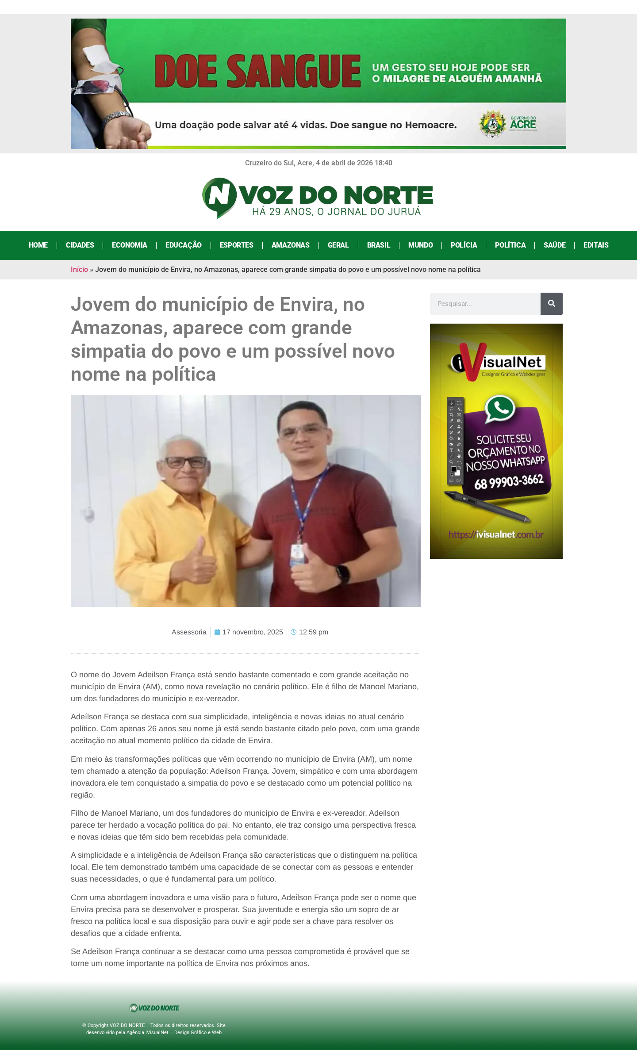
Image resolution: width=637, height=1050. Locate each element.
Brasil (379, 245)
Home (38, 245)
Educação (183, 245)
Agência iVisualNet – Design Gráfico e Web (174, 1032)
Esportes (236, 245)
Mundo (420, 245)
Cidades (80, 245)
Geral (338, 245)
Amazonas (291, 245)
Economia (129, 245)
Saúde (554, 245)
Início (79, 269)
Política (510, 245)
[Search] (552, 304)
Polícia (464, 245)
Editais (595, 245)
